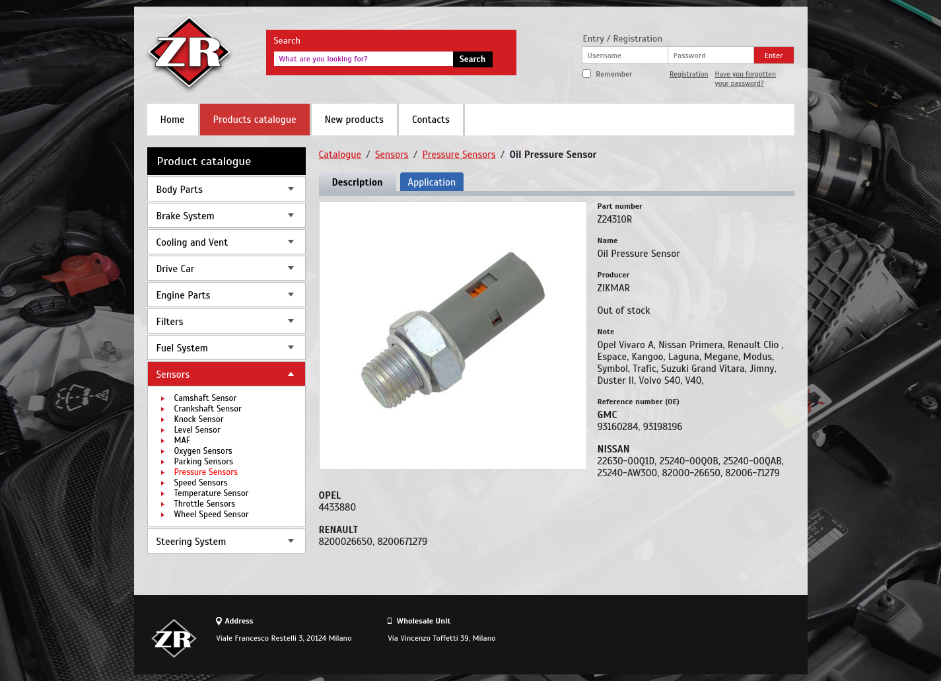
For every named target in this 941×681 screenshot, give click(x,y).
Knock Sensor (199, 419)
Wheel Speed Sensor (211, 514)
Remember (614, 74)
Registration (689, 74)
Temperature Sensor (211, 493)
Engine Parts (184, 295)
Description (357, 182)
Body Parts (180, 190)
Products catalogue (254, 119)
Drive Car (176, 269)
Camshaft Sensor (205, 398)
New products (354, 119)
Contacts (431, 119)
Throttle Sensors (205, 504)
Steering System (192, 542)
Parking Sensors (204, 461)
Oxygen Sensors (203, 451)
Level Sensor (197, 430)
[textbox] (363, 59)
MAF (182, 440)
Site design (721, 638)
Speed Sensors (201, 483)
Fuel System (182, 348)
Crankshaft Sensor (208, 409)
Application (432, 182)
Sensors (173, 374)
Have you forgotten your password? (745, 78)
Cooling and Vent (192, 242)
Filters (170, 322)
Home (172, 119)
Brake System (186, 216)
